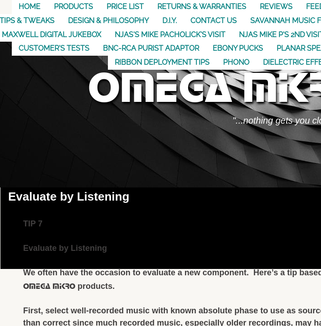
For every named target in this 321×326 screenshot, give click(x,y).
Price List (125, 6)
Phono (236, 62)
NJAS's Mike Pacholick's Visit (170, 34)
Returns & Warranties (201, 6)
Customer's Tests (54, 48)
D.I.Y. (169, 20)
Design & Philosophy (108, 20)
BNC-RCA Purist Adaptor (151, 48)
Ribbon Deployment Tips (162, 62)
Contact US (213, 20)
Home (29, 6)
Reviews (276, 6)
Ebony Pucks (238, 48)
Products (73, 6)
